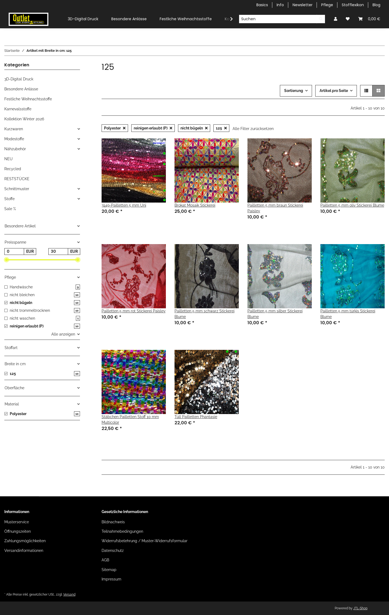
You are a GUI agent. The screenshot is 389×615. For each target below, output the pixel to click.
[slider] (6, 260)
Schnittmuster (16, 189)
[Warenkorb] (369, 19)
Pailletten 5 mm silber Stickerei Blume (275, 314)
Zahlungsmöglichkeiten (25, 541)
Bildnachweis (113, 522)
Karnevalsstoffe (17, 109)
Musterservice (16, 522)
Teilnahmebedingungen (122, 531)
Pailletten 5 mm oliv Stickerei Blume (352, 205)
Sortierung (293, 90)
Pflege (327, 5)
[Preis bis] (58, 251)
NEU (8, 159)
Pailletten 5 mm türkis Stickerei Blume (347, 314)
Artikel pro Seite (334, 90)
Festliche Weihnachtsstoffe (28, 99)
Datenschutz (113, 550)
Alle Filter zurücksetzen (253, 129)
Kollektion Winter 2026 (24, 119)
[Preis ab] (14, 251)
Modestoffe (14, 139)
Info (280, 5)
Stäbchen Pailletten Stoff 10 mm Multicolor (130, 420)
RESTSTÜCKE (16, 179)
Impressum (111, 579)
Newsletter (303, 5)
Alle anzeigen (63, 334)
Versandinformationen (23, 550)
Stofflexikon (353, 5)
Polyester (115, 128)
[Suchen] (278, 19)
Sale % (10, 209)
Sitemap (109, 570)
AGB (105, 560)
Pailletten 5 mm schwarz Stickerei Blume (204, 314)
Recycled (12, 169)
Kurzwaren (13, 129)
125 (221, 128)
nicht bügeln (194, 128)
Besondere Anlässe (21, 89)
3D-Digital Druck (18, 79)
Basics (262, 5)
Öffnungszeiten (17, 531)
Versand (69, 594)
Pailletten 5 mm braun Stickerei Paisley (275, 208)
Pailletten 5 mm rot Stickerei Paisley (134, 311)
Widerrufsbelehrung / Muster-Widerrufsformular (144, 541)
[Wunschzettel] (347, 19)
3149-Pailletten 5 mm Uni (124, 205)
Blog (376, 5)
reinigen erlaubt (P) (153, 128)
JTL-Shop (360, 608)
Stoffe (9, 199)
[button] (335, 19)
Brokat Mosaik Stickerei (195, 205)
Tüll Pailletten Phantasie (196, 417)
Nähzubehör (15, 149)
